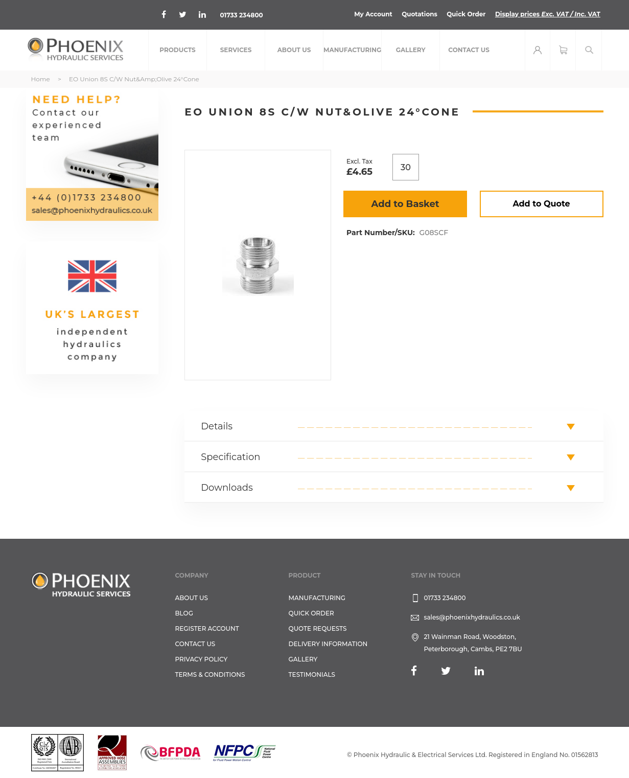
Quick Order (465, 14)
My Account (373, 14)
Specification (230, 457)
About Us (191, 598)
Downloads (227, 487)
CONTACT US (195, 644)
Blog (184, 613)
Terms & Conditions (210, 674)
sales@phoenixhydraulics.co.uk (472, 617)
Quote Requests (318, 628)
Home (40, 79)
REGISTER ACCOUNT (207, 628)
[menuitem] (177, 50)
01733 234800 (241, 15)
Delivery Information (328, 644)
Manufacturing (317, 598)
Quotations (419, 14)
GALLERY (303, 659)
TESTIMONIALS (312, 674)
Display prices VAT (547, 14)
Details (216, 426)
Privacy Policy (201, 659)
